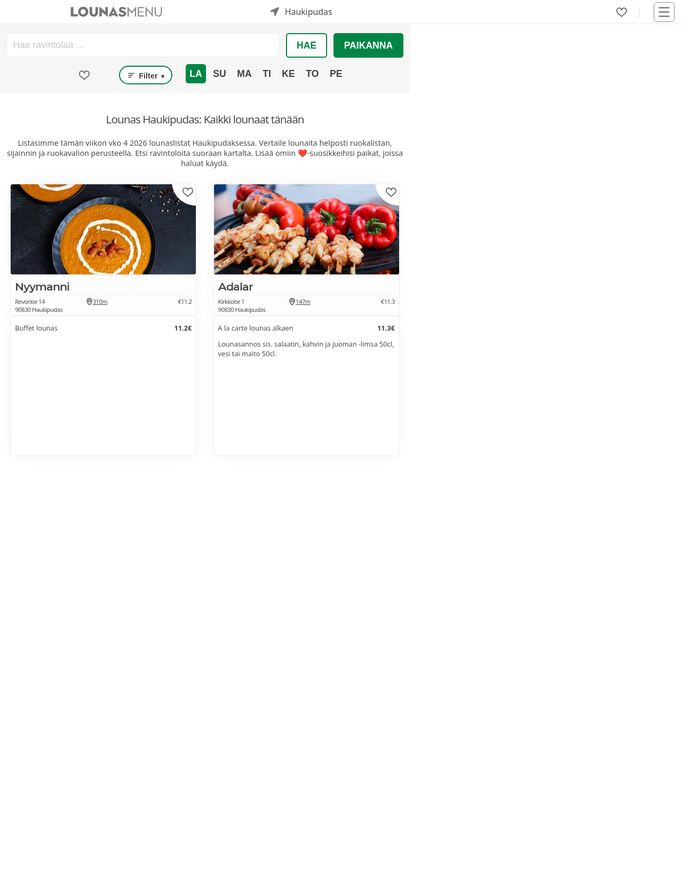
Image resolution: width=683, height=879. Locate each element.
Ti (267, 73)
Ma (244, 73)
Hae (306, 45)
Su (219, 73)
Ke (288, 73)
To (312, 73)
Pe (336, 73)
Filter (145, 75)
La (195, 73)
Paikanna (368, 45)
